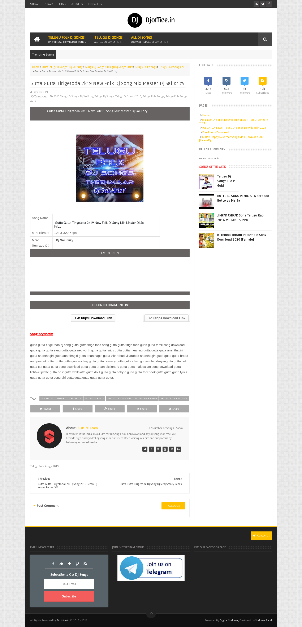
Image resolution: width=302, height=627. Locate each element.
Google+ (69, 563)
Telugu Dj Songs (108, 39)
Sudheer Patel (263, 620)
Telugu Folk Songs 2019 (174, 398)
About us (77, 4)
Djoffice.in (63, 620)
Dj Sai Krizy (86, 96)
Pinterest (77, 563)
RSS (85, 563)
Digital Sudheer (229, 620)
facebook (173, 505)
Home (206, 115)
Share (77, 408)
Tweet (45, 408)
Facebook (53, 563)
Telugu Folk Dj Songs (67, 39)
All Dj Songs (150, 39)
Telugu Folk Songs (153, 96)
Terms (62, 4)
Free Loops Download (215, 132)
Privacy (49, 4)
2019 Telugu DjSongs (66, 96)
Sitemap (34, 4)
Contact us (95, 4)
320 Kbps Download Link (166, 318)
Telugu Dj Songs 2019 (128, 96)
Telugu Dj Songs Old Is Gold (226, 181)
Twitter (61, 563)
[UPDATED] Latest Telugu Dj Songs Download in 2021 (234, 127)
